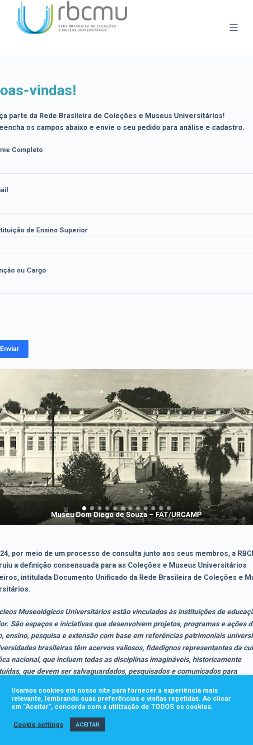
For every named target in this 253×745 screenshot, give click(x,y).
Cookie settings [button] (38, 725)
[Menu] (234, 27)
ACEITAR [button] (87, 724)
